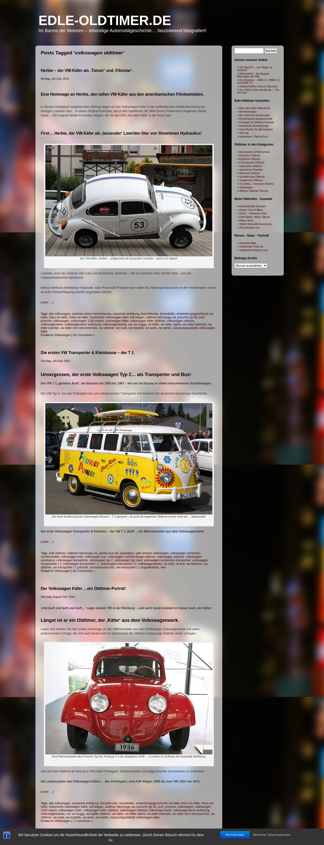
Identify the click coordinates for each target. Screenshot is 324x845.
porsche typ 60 (187, 317)
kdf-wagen (137, 317)
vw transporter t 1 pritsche (70, 567)
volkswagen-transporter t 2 (118, 564)
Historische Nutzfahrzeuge (254, 126)
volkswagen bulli (72, 557)
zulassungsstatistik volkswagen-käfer (135, 817)
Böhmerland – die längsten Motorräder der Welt (253, 75)
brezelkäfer (167, 314)
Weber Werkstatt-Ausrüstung (255, 224)
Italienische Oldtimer (250, 166)
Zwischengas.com (249, 227)
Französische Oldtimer (252, 162)
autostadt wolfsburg (126, 314)
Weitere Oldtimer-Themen (253, 191)
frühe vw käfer (78, 317)
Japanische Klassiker (251, 169)
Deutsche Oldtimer (249, 155)
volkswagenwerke (115, 324)
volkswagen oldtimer (180, 321)
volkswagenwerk (52, 324)
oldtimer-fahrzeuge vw (161, 317)
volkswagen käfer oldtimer (147, 321)
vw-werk (151, 328)
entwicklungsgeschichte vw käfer (158, 803)
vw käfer (153, 324)
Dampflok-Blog (247, 243)
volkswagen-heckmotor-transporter (167, 560)
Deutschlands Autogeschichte (255, 118)
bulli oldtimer (57, 553)
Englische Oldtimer (249, 159)
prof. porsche (167, 807)
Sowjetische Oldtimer (251, 180)
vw (130, 324)
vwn (163, 567)
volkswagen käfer (117, 321)
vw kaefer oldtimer (98, 814)
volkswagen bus (95, 557)
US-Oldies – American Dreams (256, 183)
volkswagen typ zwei (128, 560)
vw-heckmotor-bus (102, 567)
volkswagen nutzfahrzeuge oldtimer (131, 557)
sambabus (127, 553)
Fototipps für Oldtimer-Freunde (256, 122)
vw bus (180, 564)
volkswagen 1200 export (87, 321)
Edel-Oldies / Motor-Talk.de (254, 217)
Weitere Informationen (272, 841)
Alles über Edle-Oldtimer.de (254, 108)
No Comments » (84, 335)
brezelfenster (149, 314)
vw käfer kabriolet (194, 324)
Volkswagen (62, 335)
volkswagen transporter (72, 560)
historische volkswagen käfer (109, 317)
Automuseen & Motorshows (254, 152)
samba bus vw (108, 553)
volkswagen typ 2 (101, 560)
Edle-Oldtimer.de (104, 20)
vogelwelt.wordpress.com (253, 250)
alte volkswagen (59, 314)
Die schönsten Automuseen (254, 115)
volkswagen (61, 321)
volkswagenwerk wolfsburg (83, 324)
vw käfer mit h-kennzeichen (78, 328)
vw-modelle (136, 328)
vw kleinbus (194, 564)
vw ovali (121, 328)
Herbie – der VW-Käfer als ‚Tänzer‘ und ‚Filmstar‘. (87, 70)
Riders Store (246, 220)
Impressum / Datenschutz (253, 136)
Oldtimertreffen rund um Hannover (258, 86)
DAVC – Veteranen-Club (253, 213)
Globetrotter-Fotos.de (251, 246)
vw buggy (139, 324)
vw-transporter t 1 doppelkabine (137, 567)
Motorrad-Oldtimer (249, 173)
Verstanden (235, 841)
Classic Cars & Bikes (251, 210)
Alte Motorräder (248, 111)
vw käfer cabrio (170, 324)
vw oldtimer (106, 328)
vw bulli (169, 564)
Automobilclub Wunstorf (252, 206)
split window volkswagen (152, 553)
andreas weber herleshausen (91, 314)
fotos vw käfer (58, 317)
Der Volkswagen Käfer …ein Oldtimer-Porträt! (83, 588)
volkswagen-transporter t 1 (81, 564)
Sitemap (244, 133)
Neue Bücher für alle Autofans (256, 129)
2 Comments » (83, 821)
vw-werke (164, 328)
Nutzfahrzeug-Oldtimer (252, 176)
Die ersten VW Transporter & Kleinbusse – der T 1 (87, 353)
